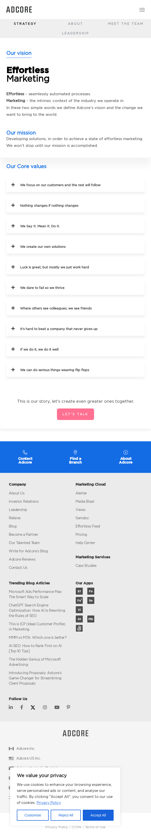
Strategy (25, 23)
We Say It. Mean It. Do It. (40, 226)
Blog (12, 526)
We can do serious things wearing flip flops (54, 370)
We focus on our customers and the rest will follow (60, 185)
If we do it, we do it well (39, 349)
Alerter (81, 493)
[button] (75, 185)
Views (81, 509)
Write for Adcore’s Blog (28, 551)
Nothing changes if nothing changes (49, 205)
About (75, 23)
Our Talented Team (24, 543)
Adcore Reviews (22, 559)
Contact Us (18, 567)
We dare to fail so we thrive (42, 287)
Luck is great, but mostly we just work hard (54, 267)
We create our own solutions (42, 246)
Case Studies (86, 565)
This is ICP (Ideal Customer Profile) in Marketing (37, 626)
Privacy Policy (49, 802)
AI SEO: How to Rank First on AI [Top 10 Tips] (35, 648)
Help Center (85, 543)
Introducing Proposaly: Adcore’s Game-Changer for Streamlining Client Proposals (35, 678)
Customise (33, 815)
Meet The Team (125, 23)
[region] (65, 796)
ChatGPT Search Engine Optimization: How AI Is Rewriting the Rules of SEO (37, 610)
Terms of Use (95, 827)
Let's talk (75, 414)
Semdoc (82, 518)
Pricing (81, 534)
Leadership (75, 33)
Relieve (15, 518)
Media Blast (85, 501)
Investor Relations (23, 501)
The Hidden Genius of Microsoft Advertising (35, 661)
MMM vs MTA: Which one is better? (38, 637)
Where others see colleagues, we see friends (56, 308)
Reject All (65, 815)
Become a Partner (23, 534)
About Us (17, 493)
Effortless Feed (88, 526)
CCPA (76, 827)
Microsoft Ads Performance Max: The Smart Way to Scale (35, 594)
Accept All (98, 815)
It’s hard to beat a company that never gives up (59, 329)
